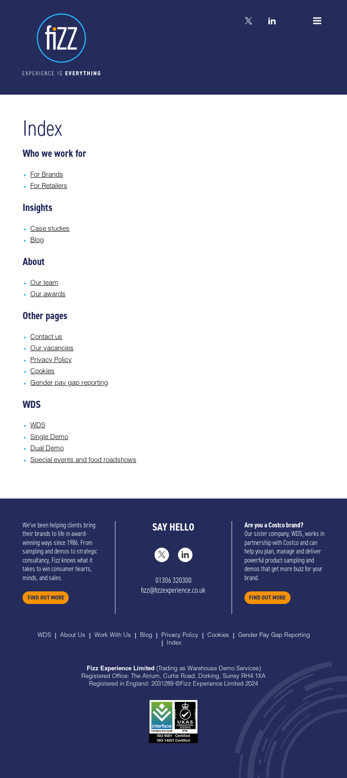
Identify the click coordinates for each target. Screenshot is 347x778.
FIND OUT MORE (46, 597)
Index (174, 643)
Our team (44, 283)
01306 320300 (173, 580)
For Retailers (48, 186)
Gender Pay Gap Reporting (274, 636)
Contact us (46, 337)
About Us (72, 636)
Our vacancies (52, 348)
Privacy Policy (51, 360)
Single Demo (49, 437)
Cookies (42, 371)
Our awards (48, 294)
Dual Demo (47, 448)
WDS (37, 425)
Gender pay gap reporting (69, 383)
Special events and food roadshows (83, 460)
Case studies (50, 229)
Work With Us (112, 636)
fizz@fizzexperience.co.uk (173, 590)
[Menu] (317, 21)
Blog (37, 240)
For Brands (46, 175)
